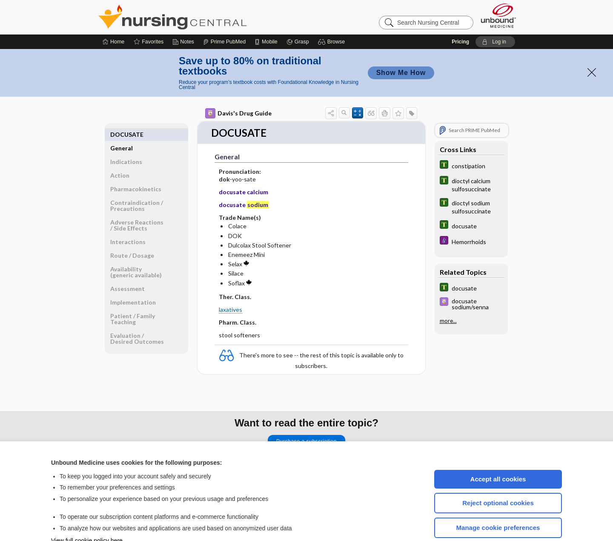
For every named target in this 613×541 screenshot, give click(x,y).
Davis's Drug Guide (238, 88)
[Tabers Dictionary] (471, 140)
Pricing (460, 16)
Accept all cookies (498, 453)
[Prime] (224, 16)
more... (448, 295)
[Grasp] (297, 16)
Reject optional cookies (498, 477)
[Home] (113, 16)
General (121, 108)
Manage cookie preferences (498, 502)
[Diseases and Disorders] (471, 216)
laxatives (230, 284)
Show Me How (401, 47)
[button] (332, 16)
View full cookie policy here (87, 515)
